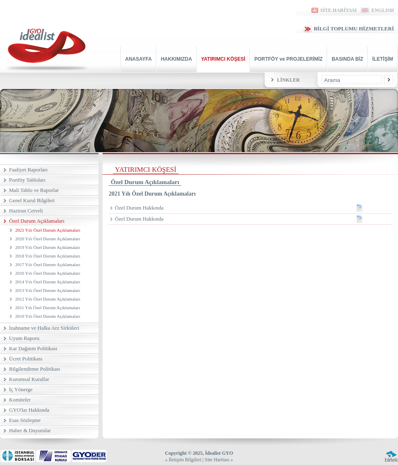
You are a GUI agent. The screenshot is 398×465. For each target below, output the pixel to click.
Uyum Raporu (24, 338)
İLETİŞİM (382, 59)
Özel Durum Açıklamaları (36, 221)
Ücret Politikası (25, 359)
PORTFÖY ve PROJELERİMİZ (288, 59)
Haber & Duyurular (30, 430)
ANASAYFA (138, 59)
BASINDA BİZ (347, 59)
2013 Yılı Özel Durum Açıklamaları (47, 290)
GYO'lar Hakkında (29, 410)
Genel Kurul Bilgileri (32, 200)
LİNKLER (288, 80)
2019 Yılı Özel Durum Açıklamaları (47, 247)
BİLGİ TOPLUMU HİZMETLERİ (348, 28)
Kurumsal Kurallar (29, 379)
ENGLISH (377, 10)
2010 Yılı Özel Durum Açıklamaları (47, 316)
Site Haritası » (219, 460)
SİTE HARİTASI (333, 10)
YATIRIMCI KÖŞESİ (223, 59)
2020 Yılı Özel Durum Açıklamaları (47, 238)
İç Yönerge (20, 389)
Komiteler (20, 400)
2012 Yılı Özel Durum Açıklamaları (47, 298)
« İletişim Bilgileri (183, 460)
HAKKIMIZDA (176, 59)
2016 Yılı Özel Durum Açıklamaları (47, 273)
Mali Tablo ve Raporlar (34, 190)
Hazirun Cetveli (26, 210)
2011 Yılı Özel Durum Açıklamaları (47, 307)
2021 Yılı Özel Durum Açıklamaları (47, 230)
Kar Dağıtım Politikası (33, 348)
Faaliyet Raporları (28, 169)
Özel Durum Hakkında (253, 208)
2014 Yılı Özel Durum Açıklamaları (47, 281)
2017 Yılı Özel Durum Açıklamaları (47, 264)
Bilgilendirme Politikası (34, 369)
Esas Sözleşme (25, 420)
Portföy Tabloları (27, 180)
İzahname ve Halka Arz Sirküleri (44, 328)
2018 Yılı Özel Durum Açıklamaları (47, 255)
